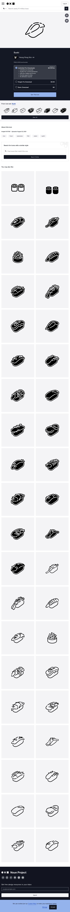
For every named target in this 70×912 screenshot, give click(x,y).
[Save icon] (67, 15)
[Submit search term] (66, 8)
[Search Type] (4, 8)
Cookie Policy (32, 903)
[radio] (35, 72)
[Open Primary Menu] (3, 4)
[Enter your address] (35, 889)
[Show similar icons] (67, 21)
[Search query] (35, 151)
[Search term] (36, 8)
